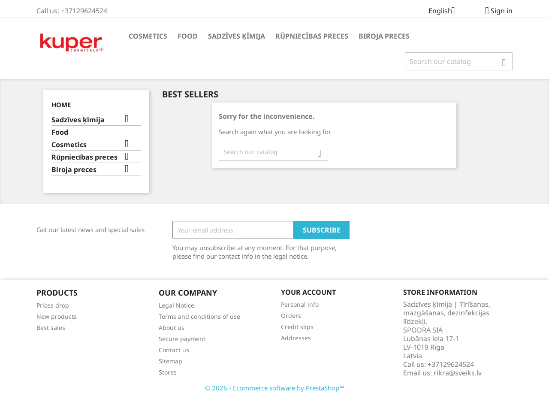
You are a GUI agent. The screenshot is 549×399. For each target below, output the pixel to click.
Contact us (174, 350)
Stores (168, 372)
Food (188, 36)
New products (56, 316)
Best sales (50, 327)
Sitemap (170, 361)
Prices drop (52, 305)
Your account (308, 292)
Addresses (296, 338)
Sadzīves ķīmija (236, 36)
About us (171, 327)
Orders (291, 315)
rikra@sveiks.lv (458, 373)
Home (61, 104)
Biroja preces (384, 36)
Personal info (300, 304)
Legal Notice (176, 305)
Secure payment (182, 339)
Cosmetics (148, 36)
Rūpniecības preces (311, 36)
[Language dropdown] (445, 11)
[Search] (459, 61)
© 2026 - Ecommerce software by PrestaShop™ (274, 388)
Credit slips (297, 327)
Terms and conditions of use (199, 316)
